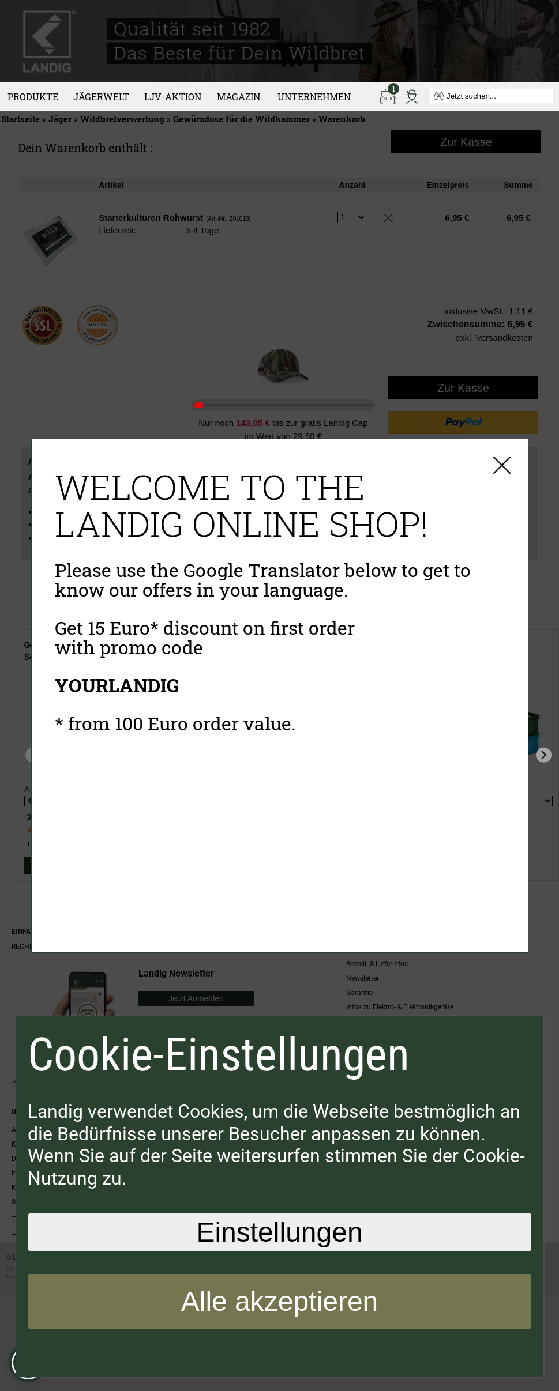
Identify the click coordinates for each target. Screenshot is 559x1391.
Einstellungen (279, 1232)
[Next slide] (544, 755)
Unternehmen (314, 97)
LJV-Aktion (172, 97)
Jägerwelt (101, 97)
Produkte (32, 97)
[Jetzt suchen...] (491, 96)
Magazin (238, 97)
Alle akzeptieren (279, 1301)
